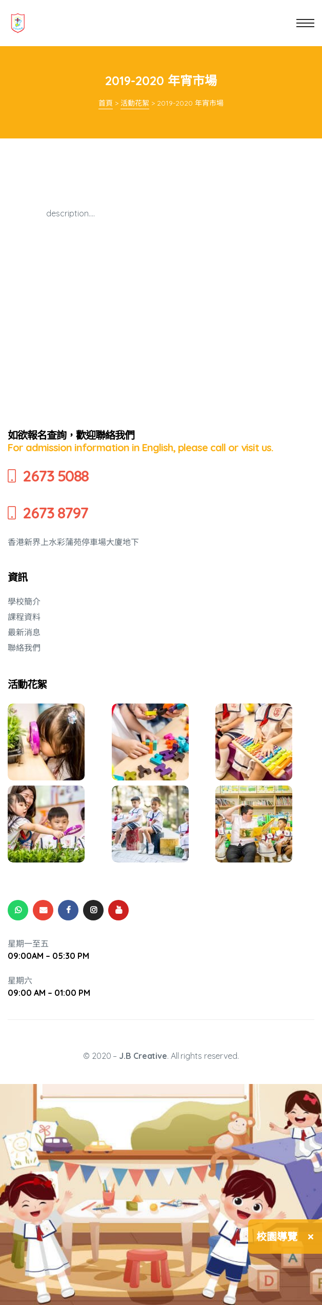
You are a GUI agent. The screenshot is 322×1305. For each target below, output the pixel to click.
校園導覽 (276, 1236)
